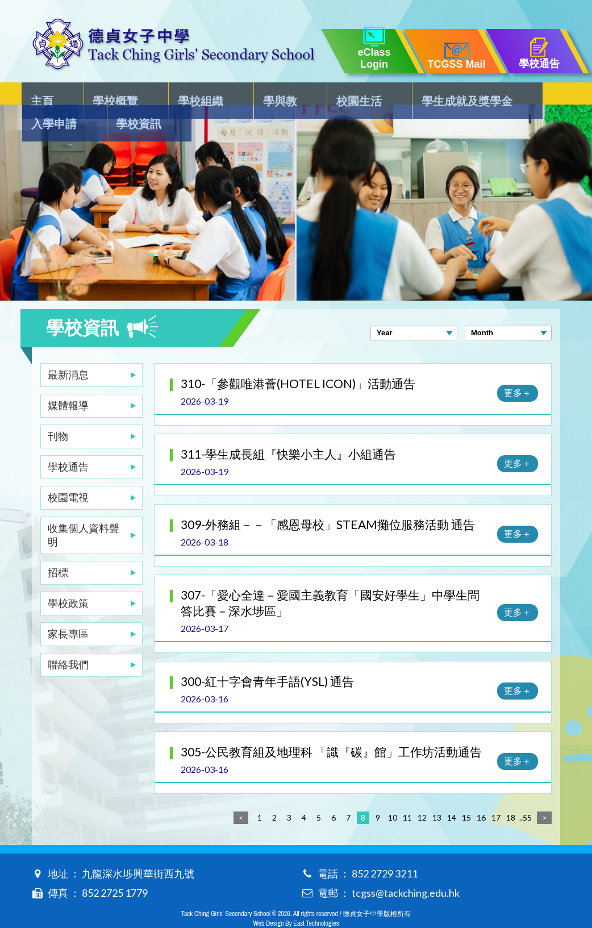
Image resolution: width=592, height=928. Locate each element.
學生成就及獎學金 (375, 94)
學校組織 (164, 94)
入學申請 (464, 94)
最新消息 (68, 352)
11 (407, 795)
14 (451, 795)
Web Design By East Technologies (296, 900)
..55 (525, 795)
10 (392, 795)
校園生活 (286, 94)
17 (496, 795)
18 (510, 795)
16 (481, 795)
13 (436, 795)
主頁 (43, 94)
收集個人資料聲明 (83, 512)
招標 (58, 549)
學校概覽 (98, 94)
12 (422, 795)
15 (466, 795)
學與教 (226, 94)
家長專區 (68, 611)
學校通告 (68, 444)
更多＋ (517, 369)
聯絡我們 (68, 641)
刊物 (58, 413)
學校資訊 (531, 94)
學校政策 (68, 580)
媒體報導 (68, 382)
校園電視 (68, 474)
